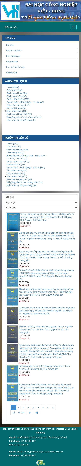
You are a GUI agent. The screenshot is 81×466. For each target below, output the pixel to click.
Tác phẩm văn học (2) (17, 170)
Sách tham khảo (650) (17, 93)
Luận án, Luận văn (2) (17, 158)
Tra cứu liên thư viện (15, 67)
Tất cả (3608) (13, 87)
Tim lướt (10, 45)
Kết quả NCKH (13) (16, 164)
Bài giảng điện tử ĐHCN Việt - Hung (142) (26, 155)
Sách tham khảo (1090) (17, 149)
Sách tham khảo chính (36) (19, 114)
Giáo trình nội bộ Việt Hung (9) (21, 120)
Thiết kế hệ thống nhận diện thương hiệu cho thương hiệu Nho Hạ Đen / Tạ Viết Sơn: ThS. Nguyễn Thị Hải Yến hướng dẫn (46, 329)
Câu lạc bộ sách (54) (16, 108)
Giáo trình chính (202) (17, 176)
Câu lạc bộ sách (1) (16, 173)
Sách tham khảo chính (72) (19, 179)
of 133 (21, 412)
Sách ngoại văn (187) (17, 96)
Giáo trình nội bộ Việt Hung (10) (21, 185)
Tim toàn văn (12, 61)
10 (13, 412)
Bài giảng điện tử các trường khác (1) (24, 117)
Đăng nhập (10, 27)
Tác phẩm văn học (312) (18, 105)
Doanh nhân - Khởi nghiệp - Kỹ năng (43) (26, 167)
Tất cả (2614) (13, 144)
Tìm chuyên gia (13, 56)
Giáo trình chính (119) (17, 111)
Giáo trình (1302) (15, 90)
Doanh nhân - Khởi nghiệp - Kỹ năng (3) (25, 102)
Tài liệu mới (11, 72)
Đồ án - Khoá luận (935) (18, 99)
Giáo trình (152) (14, 147)
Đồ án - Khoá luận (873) (18, 161)
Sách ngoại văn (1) (15, 152)
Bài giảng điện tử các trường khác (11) (25, 182)
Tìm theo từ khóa (14, 50)
